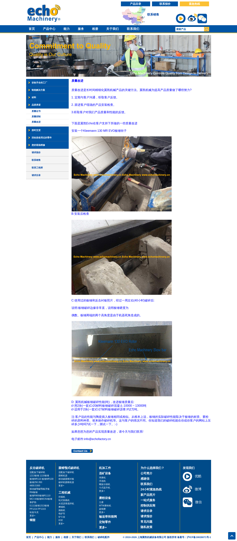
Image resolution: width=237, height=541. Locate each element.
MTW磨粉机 (105, 505)
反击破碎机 (37, 467)
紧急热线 (194, 3)
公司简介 (146, 473)
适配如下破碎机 (37, 472)
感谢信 (145, 478)
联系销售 (153, 14)
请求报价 (36, 152)
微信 (192, 502)
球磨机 (102, 477)
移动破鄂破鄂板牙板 (40, 489)
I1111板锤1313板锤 (39, 505)
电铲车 (62, 513)
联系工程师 (37, 167)
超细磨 (102, 509)
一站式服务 (148, 500)
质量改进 (36, 122)
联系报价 (165, 3)
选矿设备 (105, 473)
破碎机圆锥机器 (66, 482)
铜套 (33, 520)
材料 (34, 97)
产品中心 (49, 28)
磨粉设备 (105, 497)
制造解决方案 (38, 90)
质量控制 (36, 116)
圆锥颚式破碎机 (69, 467)
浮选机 (102, 481)
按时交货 (36, 130)
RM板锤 (34, 492)
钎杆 (61, 520)
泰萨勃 (33, 502)
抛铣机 (62, 510)
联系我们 (133, 28)
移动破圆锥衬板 (66, 479)
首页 (32, 28)
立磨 (101, 502)
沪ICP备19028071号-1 (199, 537)
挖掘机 (62, 497)
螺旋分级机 (104, 484)
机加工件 (105, 467)
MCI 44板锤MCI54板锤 (41, 499)
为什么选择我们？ (152, 467)
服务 (81, 28)
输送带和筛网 (108, 516)
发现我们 (189, 467)
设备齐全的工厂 (39, 82)
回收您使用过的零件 (42, 137)
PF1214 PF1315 (38, 509)
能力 (67, 28)
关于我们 (112, 28)
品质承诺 (36, 105)
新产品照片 (148, 494)
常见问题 (146, 521)
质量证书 (36, 111)
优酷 (192, 476)
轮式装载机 (64, 500)
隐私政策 (146, 527)
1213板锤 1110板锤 (39, 475)
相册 (95, 28)
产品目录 (135, 3)
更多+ (32, 515)
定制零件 (105, 522)
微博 (192, 489)
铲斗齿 (62, 517)
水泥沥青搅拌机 (66, 503)
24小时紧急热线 (151, 489)
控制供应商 (148, 505)
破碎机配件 (104, 537)
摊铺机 (62, 507)
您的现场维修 (38, 145)
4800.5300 (35, 485)
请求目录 (36, 175)
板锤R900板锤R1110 (40, 495)
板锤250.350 (36, 482)
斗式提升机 (104, 487)
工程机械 (64, 492)
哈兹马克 (34, 512)
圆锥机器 (63, 475)
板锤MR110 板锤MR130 (42, 479)
